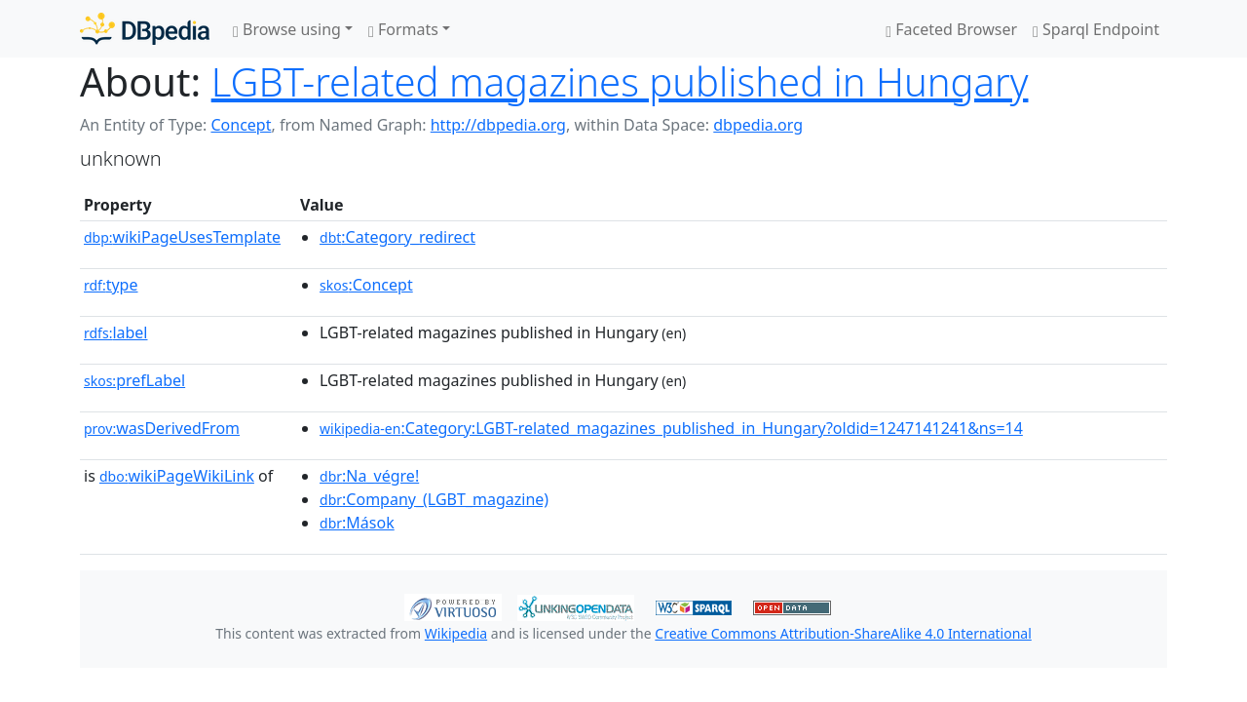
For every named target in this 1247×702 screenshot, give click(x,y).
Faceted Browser (951, 29)
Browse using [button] (287, 29)
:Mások (357, 522)
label (116, 332)
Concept (240, 125)
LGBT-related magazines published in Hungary (620, 81)
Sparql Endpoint (1096, 29)
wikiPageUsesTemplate (182, 237)
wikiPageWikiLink (176, 476)
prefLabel (134, 380)
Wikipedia (456, 633)
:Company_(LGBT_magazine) (434, 499)
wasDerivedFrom (162, 428)
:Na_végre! (369, 476)
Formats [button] (403, 29)
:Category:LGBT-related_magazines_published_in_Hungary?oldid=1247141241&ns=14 (671, 428)
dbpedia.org (758, 125)
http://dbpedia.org (498, 125)
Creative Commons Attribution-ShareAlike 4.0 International (843, 633)
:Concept (366, 284)
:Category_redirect (397, 237)
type (111, 284)
